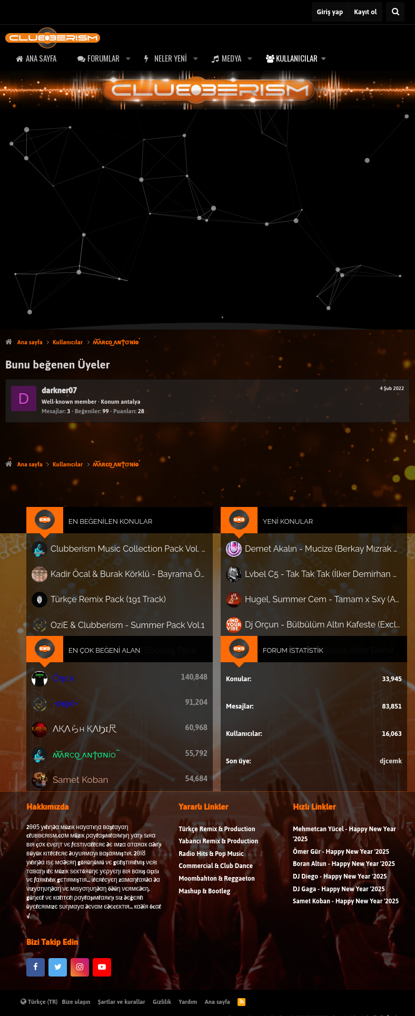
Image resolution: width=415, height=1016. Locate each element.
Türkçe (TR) (39, 1002)
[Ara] (395, 12)
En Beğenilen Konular (119, 532)
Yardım (188, 1002)
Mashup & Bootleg (204, 901)
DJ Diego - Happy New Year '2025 (340, 887)
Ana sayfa (41, 58)
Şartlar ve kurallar (121, 1002)
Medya (231, 58)
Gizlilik (162, 1002)
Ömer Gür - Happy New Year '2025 (341, 862)
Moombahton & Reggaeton (217, 889)
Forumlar (103, 58)
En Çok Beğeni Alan (114, 651)
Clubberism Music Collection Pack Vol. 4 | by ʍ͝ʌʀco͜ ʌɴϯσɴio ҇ (134, 558)
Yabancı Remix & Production (218, 852)
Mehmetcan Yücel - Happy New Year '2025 (344, 844)
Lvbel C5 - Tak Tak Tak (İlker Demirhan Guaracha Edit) (315, 581)
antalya (130, 401)
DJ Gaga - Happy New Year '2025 (339, 899)
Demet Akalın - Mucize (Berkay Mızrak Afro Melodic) (315, 557)
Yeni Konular (283, 532)
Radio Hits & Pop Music (211, 865)
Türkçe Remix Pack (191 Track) (117, 605)
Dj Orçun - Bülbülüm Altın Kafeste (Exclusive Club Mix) (315, 627)
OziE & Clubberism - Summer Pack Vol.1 (133, 628)
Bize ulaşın (76, 1002)
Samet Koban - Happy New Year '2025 (346, 912)
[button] (128, 58)
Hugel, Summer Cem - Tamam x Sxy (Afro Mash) (315, 604)
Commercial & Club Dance (216, 877)
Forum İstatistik (287, 651)
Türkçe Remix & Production (217, 839)
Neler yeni (170, 58)
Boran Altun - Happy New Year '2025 (344, 875)
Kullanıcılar (297, 58)
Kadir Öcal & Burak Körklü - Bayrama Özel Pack (134, 581)
